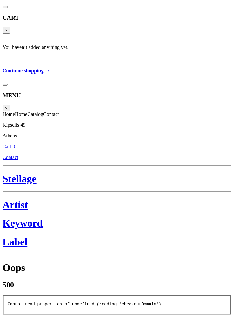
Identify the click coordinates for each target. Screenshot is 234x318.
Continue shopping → (26, 70)
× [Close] (6, 30)
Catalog (35, 114)
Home (9, 114)
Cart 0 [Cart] (9, 146)
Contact (51, 114)
